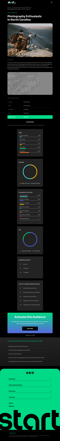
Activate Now (30, 122)
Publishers (12, 379)
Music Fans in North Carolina (14, 354)
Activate (30, 328)
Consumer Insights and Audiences (21, 7)
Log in (11, 403)
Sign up (11, 406)
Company (12, 397)
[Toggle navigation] (51, 2)
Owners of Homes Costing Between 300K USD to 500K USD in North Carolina (26, 357)
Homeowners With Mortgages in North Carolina (19, 350)
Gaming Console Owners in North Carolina (18, 346)
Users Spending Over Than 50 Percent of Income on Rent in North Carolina (25, 361)
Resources (12, 391)
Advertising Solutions (15, 385)
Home (9, 7)
